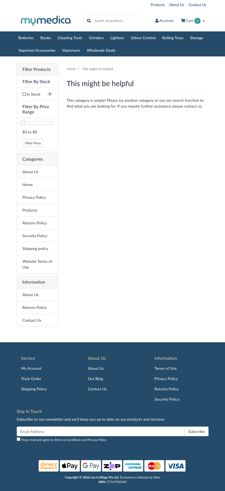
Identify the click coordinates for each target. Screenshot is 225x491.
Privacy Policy (34, 197)
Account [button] (164, 20)
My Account (31, 368)
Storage (196, 37)
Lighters (117, 37)
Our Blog (95, 378)
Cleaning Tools (70, 37)
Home (28, 184)
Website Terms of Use (37, 264)
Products (158, 5)
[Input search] (118, 21)
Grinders (96, 37)
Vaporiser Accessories (36, 50)
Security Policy (35, 235)
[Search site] (89, 21)
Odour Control (143, 37)
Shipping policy (35, 248)
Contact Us (197, 5)
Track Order (31, 378)
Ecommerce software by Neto (140, 477)
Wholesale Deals (101, 50)
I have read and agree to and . (62, 439)
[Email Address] (101, 431)
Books (45, 37)
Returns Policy (35, 222)
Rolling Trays (173, 37)
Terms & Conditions (68, 440)
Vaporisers (71, 50)
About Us (176, 5)
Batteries (26, 37)
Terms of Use (165, 368)
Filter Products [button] (37, 69)
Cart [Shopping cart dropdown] (191, 21)
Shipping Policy (34, 388)
